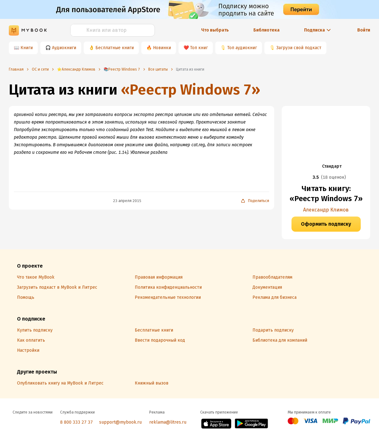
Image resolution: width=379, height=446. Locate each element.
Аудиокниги (64, 47)
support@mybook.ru (120, 422)
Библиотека (266, 30)
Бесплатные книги (114, 47)
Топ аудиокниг (242, 47)
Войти (363, 30)
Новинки (162, 47)
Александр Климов (326, 210)
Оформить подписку (326, 224)
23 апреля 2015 (127, 201)
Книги (26, 47)
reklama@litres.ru (167, 422)
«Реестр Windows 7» (190, 89)
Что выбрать (215, 30)
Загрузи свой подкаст (298, 47)
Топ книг (199, 47)
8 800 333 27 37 (76, 422)
